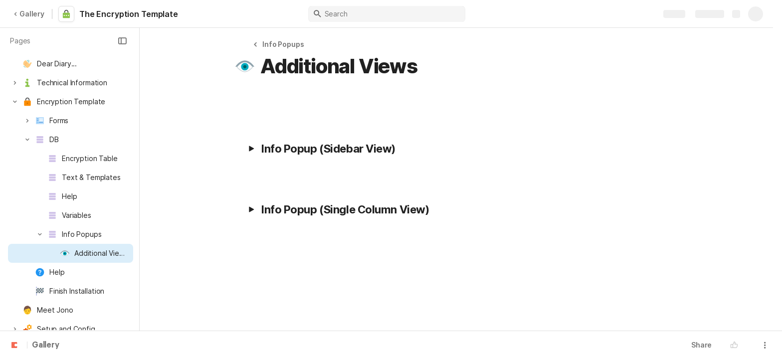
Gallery (28, 13)
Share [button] (701, 345)
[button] (122, 41)
